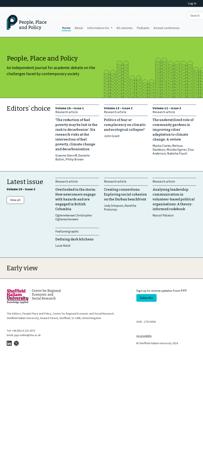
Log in (192, 3)
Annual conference (166, 28)
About (79, 28)
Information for (98, 28)
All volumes (124, 28)
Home (66, 28)
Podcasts (143, 28)
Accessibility (144, 336)
